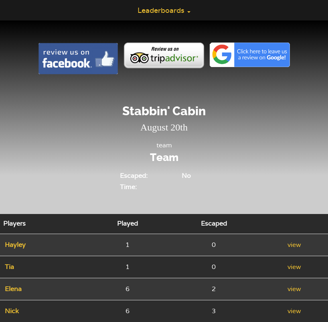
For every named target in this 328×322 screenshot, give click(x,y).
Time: (128, 187)
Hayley (15, 244)
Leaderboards (164, 10)
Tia (9, 267)
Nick (12, 311)
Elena (13, 289)
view (294, 244)
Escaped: (134, 175)
